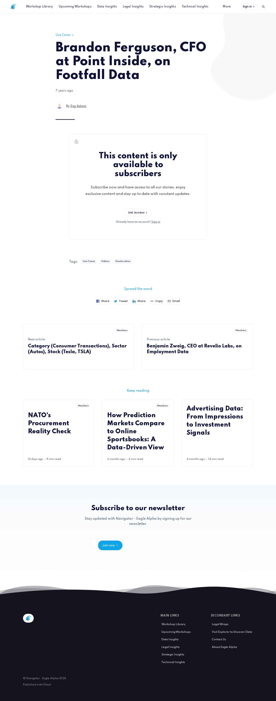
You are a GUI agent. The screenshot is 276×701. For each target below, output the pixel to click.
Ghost (47, 680)
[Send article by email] (181, 301)
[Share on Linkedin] (139, 301)
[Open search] (263, 7)
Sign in (249, 6)
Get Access (138, 212)
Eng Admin (78, 106)
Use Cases (65, 35)
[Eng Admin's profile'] (59, 106)
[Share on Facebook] (95, 301)
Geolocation (129, 261)
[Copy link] (160, 301)
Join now (174, 543)
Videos (109, 261)
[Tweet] (117, 301)
